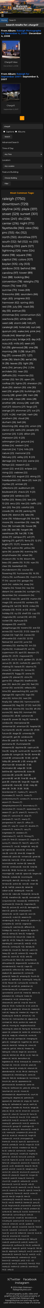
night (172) (27, 223)
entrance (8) (18, 758)
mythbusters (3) (8, 1218)
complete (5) (8, 924)
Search (7, 137)
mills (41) (19, 343)
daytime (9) (20, 747)
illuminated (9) (23, 744)
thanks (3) (6, 1141)
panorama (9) (8, 744)
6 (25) (22, 437)
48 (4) (22, 1055)
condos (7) (25, 799)
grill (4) (13, 1049)
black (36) (19, 359)
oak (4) (25, 1104)
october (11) (18, 670)
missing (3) (6, 1123)
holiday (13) (7, 613)
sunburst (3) (7, 1212)
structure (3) (24, 1172)
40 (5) (12, 940)
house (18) (31, 526)
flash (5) (5, 907)
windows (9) (27, 737)
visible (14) (18, 584)
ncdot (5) (16, 917)
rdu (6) (5, 853)
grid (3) (23, 1248)
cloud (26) (23, 418)
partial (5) (6, 976)
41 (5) (34, 943)
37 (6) (22, 860)
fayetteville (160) (13, 228)
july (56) (17, 306)
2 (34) (31, 367)
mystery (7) (23, 792)
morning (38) (9, 351)
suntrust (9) (24, 751)
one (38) (33, 347)
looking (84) (21, 277)
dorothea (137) (27, 237)
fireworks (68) (11, 294)
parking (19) (29, 511)
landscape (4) (22, 1078)
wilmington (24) (11, 441)
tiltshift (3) (18, 1202)
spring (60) (27, 302)
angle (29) (18, 391)
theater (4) (29, 1049)
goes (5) (14, 911)
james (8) (16, 761)
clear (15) (6, 566)
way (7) (15, 826)
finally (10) (7, 702)
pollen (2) (24, 1266)
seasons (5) (26, 917)
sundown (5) (33, 963)
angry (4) (28, 1101)
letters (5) (25, 920)
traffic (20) (36, 503)
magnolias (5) (29, 904)
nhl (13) (5, 599)
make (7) (6, 816)
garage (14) (27, 580)
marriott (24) (9, 449)
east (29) (6, 391)
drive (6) (21, 853)
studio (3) (13, 1135)
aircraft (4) (15, 986)
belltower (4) (16, 1088)
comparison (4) (25, 989)
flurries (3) (18, 1193)
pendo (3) (37, 1251)
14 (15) (20, 559)
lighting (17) (8, 540)
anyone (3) (36, 1205)
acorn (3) (13, 1233)
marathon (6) (15, 897)
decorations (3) (31, 1218)
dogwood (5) (21, 963)
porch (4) (18, 993)
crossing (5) (7, 927)
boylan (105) (10, 264)
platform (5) (35, 920)
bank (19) (7, 515)
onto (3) (5, 1190)
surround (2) (22, 1263)
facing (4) (26, 1029)
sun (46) (35, 327)
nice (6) (26, 867)
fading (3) (22, 1251)
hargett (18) (27, 529)
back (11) (6, 659)
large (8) (26, 782)
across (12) (7, 631)
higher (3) (14, 1160)
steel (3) (5, 1145)
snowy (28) (23, 403)
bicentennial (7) (9, 792)
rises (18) (34, 522)
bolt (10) (37, 705)
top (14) (30, 588)
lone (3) (5, 1230)
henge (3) (31, 1248)
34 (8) (13, 788)
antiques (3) (15, 1163)
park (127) (27, 246)
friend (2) (31, 1263)
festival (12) (7, 642)
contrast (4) (7, 1022)
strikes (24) (8, 445)
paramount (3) (18, 1221)
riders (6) (16, 894)
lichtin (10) (17, 698)
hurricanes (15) (24, 573)
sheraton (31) (34, 383)
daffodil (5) (16, 980)
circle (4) (24, 1065)
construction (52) (30, 314)
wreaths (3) (23, 1154)
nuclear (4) (20, 1006)
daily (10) (18, 712)
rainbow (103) (10, 268)
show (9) (6, 740)
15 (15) (27, 562)
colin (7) (6, 839)
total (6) (33, 867)
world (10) (18, 688)
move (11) (6, 670)
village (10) (18, 680)
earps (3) (34, 1117)
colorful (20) (27, 507)
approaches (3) (33, 1141)
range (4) (34, 1108)
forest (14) (20, 588)
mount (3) (25, 1236)
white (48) (26, 318)
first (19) (35, 518)
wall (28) (34, 403)
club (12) (21, 638)
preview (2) (6, 1263)
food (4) (26, 1108)
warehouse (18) (10, 533)
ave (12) (36, 628)
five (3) (4, 1202)
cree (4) (5, 1055)
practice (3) (25, 1163)
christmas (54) (10, 314)
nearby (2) (6, 1266)
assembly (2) (33, 1266)
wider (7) (6, 826)
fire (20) (16, 507)
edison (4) (6, 1058)
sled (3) (26, 1193)
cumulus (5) (23, 983)
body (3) (15, 1120)
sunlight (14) (33, 591)
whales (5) (6, 950)
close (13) (15, 599)
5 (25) (20, 433)
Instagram (22, 1282)
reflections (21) (9, 488)
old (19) (18, 511)
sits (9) (19, 730)
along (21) (35, 476)
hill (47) (31, 323)
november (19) (21, 522)
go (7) (15, 812)
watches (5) (18, 927)
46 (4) (15, 1022)
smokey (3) (15, 1129)
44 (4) (15, 999)
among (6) (6, 880)
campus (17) (19, 537)
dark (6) (16, 880)
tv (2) (28, 1260)
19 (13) (18, 609)
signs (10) (20, 695)
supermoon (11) (10, 652)
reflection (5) (18, 970)
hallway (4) (22, 1045)
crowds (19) (8, 511)
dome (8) (36, 754)
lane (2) (14, 1263)
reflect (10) (18, 702)
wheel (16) (27, 555)
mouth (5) (16, 950)
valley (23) (22, 457)
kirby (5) (36, 980)
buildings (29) (32, 391)
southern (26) (9, 418)
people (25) (33, 430)
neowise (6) (22, 901)
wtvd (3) (16, 1138)
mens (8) (18, 785)
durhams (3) (21, 1151)
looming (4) (34, 1078)
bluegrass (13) (9, 624)
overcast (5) (18, 943)
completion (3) (22, 1132)
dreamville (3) (7, 1254)
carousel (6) (34, 897)
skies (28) (31, 399)
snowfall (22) (9, 476)
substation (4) (8, 996)
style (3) (29, 1190)
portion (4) (23, 1022)
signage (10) (8, 695)
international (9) (21, 723)
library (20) (20, 499)
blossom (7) (24, 839)
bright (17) (7, 544)
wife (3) (31, 1184)
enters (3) (14, 1224)
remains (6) (26, 856)
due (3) (5, 1251)
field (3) (38, 1227)
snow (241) (9, 218)
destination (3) (23, 1239)
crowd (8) (6, 758)
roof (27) (6, 406)
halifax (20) (8, 499)
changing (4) (32, 1039)
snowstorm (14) (26, 595)
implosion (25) (10, 437)
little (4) (20, 1049)
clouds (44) (8, 335)
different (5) (29, 927)
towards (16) (27, 544)
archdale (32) (9, 371)
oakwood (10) (8, 705)
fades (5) (15, 976)
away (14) (28, 584)
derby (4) (6, 1104)
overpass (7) (7, 819)
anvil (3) (12, 1169)
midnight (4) (15, 1042)
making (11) (7, 666)
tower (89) (26, 272)
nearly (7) (26, 819)
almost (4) (26, 1016)
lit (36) (5, 363)
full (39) (6, 347)
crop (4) (24, 1003)
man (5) (20, 966)
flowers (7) (17, 802)
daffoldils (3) (6, 1248)
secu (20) (15, 503)
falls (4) (13, 1078)
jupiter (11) (7, 677)
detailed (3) (19, 1166)
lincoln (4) (6, 1081)
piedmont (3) (15, 1242)
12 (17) (38, 540)
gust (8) (5, 782)
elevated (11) (8, 673)
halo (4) (35, 1055)
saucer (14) (15, 580)
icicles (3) (33, 1193)
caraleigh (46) (10, 327)
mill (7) (20, 836)
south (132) (9, 241)
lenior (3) (36, 1199)
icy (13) (18, 613)
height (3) (32, 1135)
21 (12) (26, 631)
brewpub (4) (25, 1062)
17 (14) (5, 580)
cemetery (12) (9, 645)
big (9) (25, 719)
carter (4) (30, 1085)
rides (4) (5, 1078)
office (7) (29, 822)
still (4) (35, 1042)
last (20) (32, 499)
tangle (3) (19, 1196)
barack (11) (20, 666)
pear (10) (6, 684)
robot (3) (30, 1233)
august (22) (23, 476)
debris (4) (36, 993)
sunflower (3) (19, 1245)
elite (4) (5, 1111)
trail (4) (35, 1101)
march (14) (35, 577)
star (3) (18, 1111)
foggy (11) (19, 673)
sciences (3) (23, 1230)
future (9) (6, 733)
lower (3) (36, 1221)
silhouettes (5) (8, 963)
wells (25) (20, 430)
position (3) (6, 1148)
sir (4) (28, 1006)
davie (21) (27, 480)
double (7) (33, 826)
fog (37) (6, 355)
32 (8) (29, 768)
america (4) (36, 1032)
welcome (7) (17, 816)
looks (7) (28, 795)
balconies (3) (7, 1184)
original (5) (26, 924)
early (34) (7, 367)
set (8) (17, 778)
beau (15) (6, 562)
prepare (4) (16, 1032)
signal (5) (34, 930)
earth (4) (33, 1104)
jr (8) (23, 761)
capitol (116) (9, 259)
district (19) (18, 515)
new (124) (28, 250)
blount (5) (21, 937)
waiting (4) (16, 1009)
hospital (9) (35, 726)
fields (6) (6, 877)
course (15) (27, 569)
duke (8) (31, 771)
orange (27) (8, 410)
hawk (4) (13, 1068)
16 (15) (36, 573)
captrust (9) (33, 747)
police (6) (17, 884)
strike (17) (7, 537)
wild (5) (28, 943)
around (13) (19, 602)
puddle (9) (7, 754)
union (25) (35, 426)
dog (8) (32, 778)
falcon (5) (6, 986)
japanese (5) (18, 973)
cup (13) (36, 613)
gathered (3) (16, 1123)
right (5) (5, 940)
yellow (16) (29, 548)
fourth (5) (35, 976)
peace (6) (19, 887)
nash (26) (32, 414)
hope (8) (35, 782)
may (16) (6, 548)
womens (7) (7, 846)
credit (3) (35, 1129)
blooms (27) (18, 406)
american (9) (23, 726)
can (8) (35, 758)
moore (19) (7, 522)
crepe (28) (19, 399)
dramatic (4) (18, 1101)
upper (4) (6, 1032)
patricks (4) (28, 1098)
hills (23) (28, 449)
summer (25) (9, 433)
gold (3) (5, 1169)
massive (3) (35, 1163)
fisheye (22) (8, 464)
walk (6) (18, 873)
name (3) (5, 1224)
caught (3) (15, 1181)
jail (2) (23, 1260)
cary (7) (27, 829)
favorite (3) (14, 1117)
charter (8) (16, 782)
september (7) (33, 809)
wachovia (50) (10, 318)
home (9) (34, 719)
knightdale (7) (8, 833)
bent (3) (32, 1120)
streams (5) (7, 914)
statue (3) (6, 1129)
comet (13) (22, 617)
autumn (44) (9, 339)
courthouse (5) (8, 960)
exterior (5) (23, 953)
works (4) (32, 1035)
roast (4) (5, 1049)
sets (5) (29, 957)
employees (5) (25, 911)
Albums (20, 132)
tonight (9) (18, 754)
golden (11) (29, 659)
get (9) (17, 737)
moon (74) (8, 285)
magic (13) (7, 602)
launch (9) (36, 751)
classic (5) (30, 937)
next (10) (27, 698)
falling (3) (33, 1239)
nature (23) (8, 453)
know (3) (28, 1221)
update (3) (29, 1224)
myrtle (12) (7, 649)
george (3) (17, 1126)
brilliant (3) (22, 1233)
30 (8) (27, 758)
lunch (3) (16, 1184)
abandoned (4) (8, 1071)
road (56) (28, 306)
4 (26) (12, 414)
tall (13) (17, 606)
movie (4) (25, 1091)
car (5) (15, 914)
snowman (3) (15, 1236)
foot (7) (19, 795)
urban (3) (15, 1114)
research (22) (22, 464)
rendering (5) (8, 920)
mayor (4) (34, 1012)
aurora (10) (7, 712)
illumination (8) (9, 768)
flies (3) (34, 1148)
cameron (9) (27, 716)
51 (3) (28, 1117)
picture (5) (14, 907)
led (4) (14, 1058)
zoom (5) (15, 957)
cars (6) (25, 884)
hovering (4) (7, 1029)
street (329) (10, 214)
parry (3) (36, 1202)
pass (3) (5, 1166)
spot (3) (5, 1196)
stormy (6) (25, 880)
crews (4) (32, 1045)
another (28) (9, 403)
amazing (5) (25, 976)
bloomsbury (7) (30, 805)
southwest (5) (8, 904)
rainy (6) (34, 846)
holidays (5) (7, 930)
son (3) (21, 1224)
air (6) (4, 887)
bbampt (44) (23, 335)
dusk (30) (7, 387)
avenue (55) (19, 310)
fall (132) (23, 241)
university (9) (28, 733)
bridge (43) (24, 339)
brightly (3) (33, 1154)
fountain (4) (7, 1065)
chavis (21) (23, 492)
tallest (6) (6, 860)
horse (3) (36, 1190)
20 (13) (32, 609)
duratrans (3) (7, 1138)
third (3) (15, 1148)
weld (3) (32, 1254)
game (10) (7, 680)
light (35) (28, 363)
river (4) (11, 1039)
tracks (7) (18, 829)
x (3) (3, 1132)
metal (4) (27, 993)
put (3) (21, 1160)
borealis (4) (20, 1085)
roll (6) (5, 897)
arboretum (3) (7, 1245)
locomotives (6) (9, 863)
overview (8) (8, 775)
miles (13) (34, 606)
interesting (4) (21, 1075)
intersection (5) (8, 937)
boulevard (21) (9, 492)
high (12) (19, 635)
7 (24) (20, 449)
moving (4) (14, 1026)
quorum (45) (9, 331)
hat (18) (23, 533)
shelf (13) (26, 613)
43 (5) (4, 983)
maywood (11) (26, 656)
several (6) (31, 860)
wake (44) (23, 331)
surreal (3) (32, 1230)
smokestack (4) (8, 1094)
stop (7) (27, 816)
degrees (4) (18, 1098)
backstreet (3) (34, 1212)
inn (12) (32, 645)
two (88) (7, 277)
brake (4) (28, 996)
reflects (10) (30, 688)
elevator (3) (22, 1135)
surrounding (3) (19, 1215)
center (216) (10, 223)
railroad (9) (7, 737)
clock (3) (14, 1157)
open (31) (29, 379)
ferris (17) (29, 540)
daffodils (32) (9, 375)
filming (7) (29, 836)
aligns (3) (16, 1248)
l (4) (33, 1016)
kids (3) (26, 1209)
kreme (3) (30, 1178)
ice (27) (36, 410)
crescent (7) (7, 829)
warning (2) (15, 1260)
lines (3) (22, 1117)
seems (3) (22, 1187)
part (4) (17, 1003)
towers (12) (26, 628)
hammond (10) (32, 702)
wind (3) (34, 1181)
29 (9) (36, 730)
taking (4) (6, 1052)
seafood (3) (6, 1120)
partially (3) (14, 1145)
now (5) (16, 930)
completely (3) (7, 1193)
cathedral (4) (16, 1104)
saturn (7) (34, 843)
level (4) (32, 1003)
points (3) (31, 1157)
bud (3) (25, 1212)
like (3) (35, 1166)
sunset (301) (29, 214)
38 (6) (13, 870)
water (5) (6, 957)
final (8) (24, 778)
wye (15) (35, 562)
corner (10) (7, 688)
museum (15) (9, 559)
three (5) (19, 904)
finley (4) (6, 1088)
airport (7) (6, 802)
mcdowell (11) (20, 649)
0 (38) (21, 351)
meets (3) (19, 1199)
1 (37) (29, 355)
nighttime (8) (20, 771)
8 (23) (32, 457)
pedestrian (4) (27, 986)
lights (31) (21, 383)
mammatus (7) (9, 836)
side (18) (6, 529)
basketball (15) (19, 566)
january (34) (20, 367)
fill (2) (38, 1263)
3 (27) (5, 414)
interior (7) (16, 843)
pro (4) (16, 1091)
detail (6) (29, 887)
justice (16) (17, 548)
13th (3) (39, 1248)
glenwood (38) (20, 347)
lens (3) (24, 1184)
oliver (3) (5, 1236)
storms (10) (18, 709)
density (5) (30, 947)
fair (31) (19, 379)
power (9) (16, 719)
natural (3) (13, 1230)
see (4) (14, 1081)
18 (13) (25, 606)
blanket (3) (28, 1202)
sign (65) (7, 298)
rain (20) (6, 507)
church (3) (6, 1181)
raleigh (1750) (13, 198)
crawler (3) (20, 1169)
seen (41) (30, 343)
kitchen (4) (14, 1055)
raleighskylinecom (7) (12, 805)
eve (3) (29, 1251)
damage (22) (9, 461)
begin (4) (22, 1052)
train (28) (33, 395)
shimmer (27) (23, 410)
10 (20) (5, 503)
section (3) (6, 1172)
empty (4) (22, 1068)
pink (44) (35, 331)
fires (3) (37, 1187)
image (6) (30, 853)
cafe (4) (5, 1026)
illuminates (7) (8, 795)
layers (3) (22, 1141)
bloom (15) (29, 559)
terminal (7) (36, 799)
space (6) (27, 873)
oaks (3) (15, 1227)
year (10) (26, 684)
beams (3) (13, 1190)
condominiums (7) (10, 799)
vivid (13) (21, 624)
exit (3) (11, 1202)
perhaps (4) (20, 1039)
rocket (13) (7, 620)
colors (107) (25, 259)
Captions (8, 132)
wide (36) (7, 359)
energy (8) (31, 761)
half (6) (11, 887)
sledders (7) (21, 833)
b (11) (20, 659)
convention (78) (12, 281)
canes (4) (31, 1075)
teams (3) (17, 1254)
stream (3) (26, 1111)
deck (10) (16, 684)
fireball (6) (25, 894)
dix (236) (24, 218)
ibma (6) (35, 894)
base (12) (35, 631)
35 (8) (19, 788)
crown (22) (8, 468)
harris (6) (15, 860)
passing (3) (35, 1172)
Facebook (30, 1279)
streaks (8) (20, 765)
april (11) (23, 652)
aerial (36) (31, 359)
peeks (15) (18, 562)
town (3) (14, 1187)
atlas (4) (5, 1006)
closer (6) (34, 884)
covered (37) (19, 355)
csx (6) (17, 846)
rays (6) (25, 897)
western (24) (22, 445)
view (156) (31, 228)
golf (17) (20, 540)
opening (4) (7, 1098)
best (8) (27, 775)
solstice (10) (8, 716)
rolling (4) (19, 996)
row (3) (30, 1187)
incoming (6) (26, 877)
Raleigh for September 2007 (15, 75)
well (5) (18, 924)
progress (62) (22, 298)
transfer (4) (17, 1108)
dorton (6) (6, 894)
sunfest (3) (36, 1245)
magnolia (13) (9, 617)
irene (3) (14, 1141)
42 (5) (22, 957)
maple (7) (34, 839)
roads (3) (5, 1242)
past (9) (15, 740)
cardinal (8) (7, 785)
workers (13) (32, 602)
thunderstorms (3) (9, 1239)
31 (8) (29, 765)
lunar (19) (7, 518)
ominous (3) (6, 1126)
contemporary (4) (9, 989)
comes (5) (29, 973)
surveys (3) (24, 1120)
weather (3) (17, 1209)
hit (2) (4, 1269)
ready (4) (13, 1035)
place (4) (17, 1029)
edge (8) (21, 768)
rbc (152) (21, 232)
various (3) (35, 1111)
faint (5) (25, 950)
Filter (6, 184)
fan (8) (28, 754)
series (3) (15, 1172)
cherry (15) (7, 577)
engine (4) (6, 1009)
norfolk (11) (25, 663)
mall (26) (21, 414)
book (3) (38, 1233)
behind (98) (28, 268)
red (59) (7, 306)
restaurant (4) (7, 1075)
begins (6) (37, 873)
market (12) (7, 635)
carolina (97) (10, 272)
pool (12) (18, 642)
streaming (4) (25, 999)
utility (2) (10, 1269)
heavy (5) (6, 953)
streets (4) (36, 1062)
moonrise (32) (25, 375)
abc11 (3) (5, 1135)
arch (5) (23, 907)
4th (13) (32, 617)
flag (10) (20, 705)
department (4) (23, 1094)
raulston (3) (33, 1242)
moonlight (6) (8, 873)
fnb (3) (28, 1245)
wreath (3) (20, 1218)
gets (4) (5, 1042)
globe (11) (6, 656)
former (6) (21, 870)
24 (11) (14, 659)
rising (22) (7, 472)
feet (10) (35, 684)
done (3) (28, 1160)
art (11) (31, 649)
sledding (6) (19, 890)
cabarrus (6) (7, 890)
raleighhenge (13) (11, 628)
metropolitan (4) (20, 1019)
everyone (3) (7, 1209)
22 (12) (30, 638)
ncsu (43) (7, 343)
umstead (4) (7, 999)
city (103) (24, 264)
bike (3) (27, 1196)
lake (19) (29, 515)
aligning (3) (13, 1251)
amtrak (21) (21, 484)
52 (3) (37, 1145)
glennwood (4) (8, 1085)
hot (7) (17, 819)
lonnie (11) (29, 670)
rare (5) (14, 953)
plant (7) (23, 812)
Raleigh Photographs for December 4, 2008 (21, 32)
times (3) (5, 1154)
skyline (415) (11, 209)
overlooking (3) (8, 1199)
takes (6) (31, 863)
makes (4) (35, 1009)
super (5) (23, 914)
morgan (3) (33, 1175)
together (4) (26, 1042)
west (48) (7, 323)
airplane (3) (34, 1123)
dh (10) (37, 709)
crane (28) (7, 399)
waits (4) (32, 1022)
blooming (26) (10, 426)
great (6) (36, 856)
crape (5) (28, 966)
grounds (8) (7, 778)
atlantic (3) (6, 1175)
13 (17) (17, 544)
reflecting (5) (30, 970)
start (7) (20, 822)
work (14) (6, 584)
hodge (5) (30, 934)
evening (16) (31, 551)
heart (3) (5, 1233)
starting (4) (33, 1071)
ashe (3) (5, 1117)
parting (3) (14, 1154)
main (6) (34, 880)
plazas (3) (15, 1175)
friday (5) (19, 940)
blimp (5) (13, 934)
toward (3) (23, 1227)
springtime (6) (8, 850)
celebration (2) (24, 1257)
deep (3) (28, 1166)
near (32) (23, 371)
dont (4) (5, 1035)
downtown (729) (15, 204)
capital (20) (8, 495)
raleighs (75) (31, 281)
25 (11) (39, 659)
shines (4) (26, 1009)
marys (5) (33, 953)
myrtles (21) (8, 484)
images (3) (30, 1145)
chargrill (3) (31, 1151)
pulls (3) (24, 1242)
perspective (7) (9, 822)
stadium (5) (7, 973)
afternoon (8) (8, 765)
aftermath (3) (7, 1215)
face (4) (5, 1068)
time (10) (6, 691)
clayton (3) (6, 1114)
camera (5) (6, 917)
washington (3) (28, 1126)
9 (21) (32, 492)
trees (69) (24, 289)
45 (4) (12, 1006)
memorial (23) (22, 453)
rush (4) (5, 1012)
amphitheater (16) (11, 555)
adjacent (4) (33, 1019)
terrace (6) (7, 884)
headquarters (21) (11, 480)
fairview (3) (28, 1199)
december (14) (9, 595)
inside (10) (7, 709)
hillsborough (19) (21, 518)
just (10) (34, 691)
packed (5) (6, 970)
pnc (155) (8, 232)
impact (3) (24, 1175)
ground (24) (27, 441)
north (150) (9, 237)
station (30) (20, 387)
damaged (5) (33, 907)
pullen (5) (6, 980)
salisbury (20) (22, 495)
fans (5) (22, 934)
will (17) (31, 537)
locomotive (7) (8, 809)
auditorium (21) (26, 488)
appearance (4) (24, 1081)
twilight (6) (25, 846)
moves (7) (21, 809)
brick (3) (26, 1123)
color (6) (13, 853)
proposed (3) (26, 1205)
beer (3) (31, 1227)
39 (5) (17, 920)
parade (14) (20, 591)
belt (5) (5, 934)
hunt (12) (18, 631)
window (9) (7, 723)
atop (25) (24, 426)
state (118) (8, 255)
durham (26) (9, 422)
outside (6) (15, 877)
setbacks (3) (25, 1181)
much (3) (5, 1160)
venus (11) (7, 663)
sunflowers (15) (21, 577)
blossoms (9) (8, 747)
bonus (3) (22, 1157)
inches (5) (33, 983)
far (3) (4, 1151)
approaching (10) (20, 691)
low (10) (29, 709)
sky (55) (6, 310)
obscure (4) (32, 1068)
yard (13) (25, 599)
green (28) (21, 395)
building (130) (11, 246)
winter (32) (8, 379)
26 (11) (16, 663)
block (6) (6, 870)
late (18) (16, 529)
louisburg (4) (7, 1016)
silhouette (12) (9, 638)
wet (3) (22, 1145)
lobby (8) (6, 761)
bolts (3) (30, 1215)
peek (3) (14, 1178)
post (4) (34, 1006)
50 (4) (12, 1111)
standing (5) (7, 943)
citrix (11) (28, 677)
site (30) (31, 387)
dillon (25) (29, 433)
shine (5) (6, 947)
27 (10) (28, 705)
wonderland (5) (8, 966)
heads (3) (6, 1178)
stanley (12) (22, 645)
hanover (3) (24, 1114)
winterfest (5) (30, 960)
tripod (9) (6, 719)
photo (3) (32, 1132)
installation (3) (24, 1148)
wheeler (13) (8, 609)
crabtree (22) (20, 472)
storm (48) (20, 323)
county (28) (8, 395)
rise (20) (25, 503)
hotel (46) (24, 327)
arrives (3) (6, 1187)
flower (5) (12, 983)
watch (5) (33, 950)
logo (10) (30, 695)
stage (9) (17, 733)
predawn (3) (35, 1209)
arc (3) (4, 1205)
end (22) (19, 468)
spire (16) (6, 551)
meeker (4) (24, 1012)
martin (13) (35, 599)
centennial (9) (8, 726)
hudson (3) (6, 1227)
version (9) (28, 730)
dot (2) (33, 1257)
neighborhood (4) (27, 1026)
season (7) (6, 812)
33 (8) (25, 785)
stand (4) (13, 1045)
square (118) (24, 255)
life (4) (24, 1071)
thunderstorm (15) (11, 569)
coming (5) (15, 947)
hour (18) (6, 526)
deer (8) (6, 788)
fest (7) (25, 843)
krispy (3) (21, 1178)
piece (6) (16, 856)
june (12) (28, 642)
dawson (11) (33, 652)
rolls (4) (14, 1052)
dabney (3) (17, 1212)
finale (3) (21, 1190)
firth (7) (14, 839)
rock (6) (31, 870)
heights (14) (8, 588)
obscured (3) (26, 1129)
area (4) (5, 1045)
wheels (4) (23, 1035)
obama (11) (31, 666)
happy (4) (14, 1012)
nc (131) (33, 241)
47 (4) (4, 1039)
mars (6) (29, 890)
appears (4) (7, 1101)
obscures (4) (7, 1003)
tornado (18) (18, 526)
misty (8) (33, 785)
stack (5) (5, 911)
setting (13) (7, 606)
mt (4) (18, 1071)
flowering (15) (9, 573)
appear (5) (25, 930)
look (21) (37, 480)
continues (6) (15, 867)
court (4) (34, 1094)
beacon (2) (6, 1260)
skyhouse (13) (20, 620)
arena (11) (29, 673)
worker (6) (21, 863)
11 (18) (30, 533)
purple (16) (18, 551)
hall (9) (31, 740)
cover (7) (23, 826)
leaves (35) (16, 363)
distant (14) (7, 591)
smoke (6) (30, 850)
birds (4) (17, 1016)
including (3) (7, 1221)
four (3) (25, 1254)
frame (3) (33, 1114)
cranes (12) (29, 635)
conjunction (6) (8, 901)
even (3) (36, 1160)
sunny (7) (6, 843)
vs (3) (38, 1254)
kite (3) (12, 1196)
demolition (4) (24, 1058)
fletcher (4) (6, 1019)
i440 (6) (5, 867)
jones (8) (19, 775)
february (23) (9, 457)
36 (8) (26, 788)
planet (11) (18, 677)
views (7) (33, 792)
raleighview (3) (31, 1169)
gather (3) (6, 1157)
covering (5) (27, 980)
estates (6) (6, 856)
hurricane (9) (8, 730)
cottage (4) (6, 1108)
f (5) (22, 947)
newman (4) (7, 1091)
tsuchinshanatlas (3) (10, 1257)
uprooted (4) (7, 993)
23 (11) (15, 656)
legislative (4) (7, 1062)
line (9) (5, 751)
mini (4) (16, 1065)
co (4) (28, 1055)
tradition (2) (15, 1266)
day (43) (36, 339)
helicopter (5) (30, 940)
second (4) (32, 1052)
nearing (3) (11, 1132)
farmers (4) (35, 1029)
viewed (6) (20, 850)
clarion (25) (8, 430)
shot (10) (6, 698)
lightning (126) (11, 250)
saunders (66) (29, 294)
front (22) (22, 461)
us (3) (11, 1166)
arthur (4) (35, 1088)
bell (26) (21, 422)
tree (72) (21, 285)
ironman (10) (29, 712)
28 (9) (17, 716)
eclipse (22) (31, 468)
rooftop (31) (8, 383)
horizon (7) (33, 812)
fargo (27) (32, 406)
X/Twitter (13, 1279)
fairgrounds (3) (14, 1205)
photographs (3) (27, 1138)
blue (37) (30, 351)
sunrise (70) (9, 289)
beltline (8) (7, 771)
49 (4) (16, 1062)
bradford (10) (31, 680)
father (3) (5, 1163)
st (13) (25, 609)
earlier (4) (26, 1032)
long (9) (13, 751)
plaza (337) (29, 209)
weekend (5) (33, 901)
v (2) (32, 1260)
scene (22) (33, 461)
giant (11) (35, 663)
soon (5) (31, 914)
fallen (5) (20, 960)
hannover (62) (10, 302)
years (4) (32, 1065)
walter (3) (11, 1151)
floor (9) (23, 740)
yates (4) (26, 1088)
